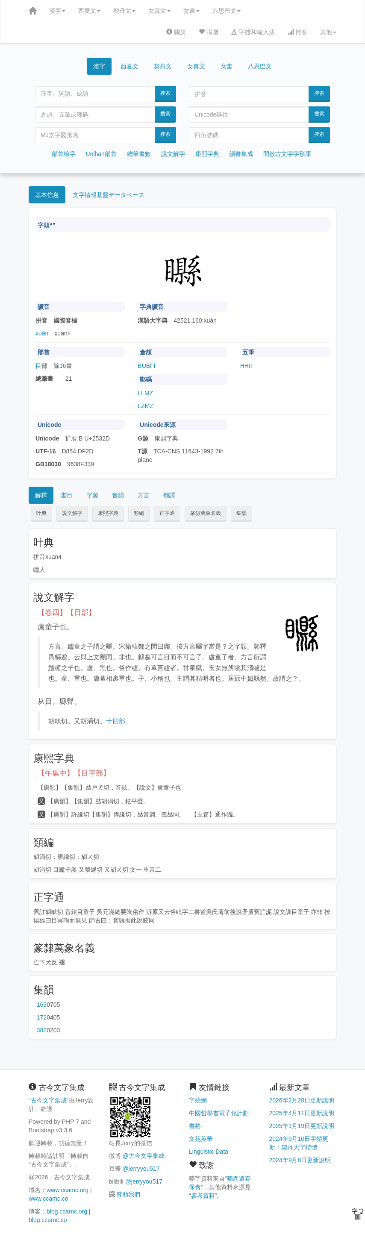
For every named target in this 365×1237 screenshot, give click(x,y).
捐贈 (208, 32)
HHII (246, 365)
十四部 (115, 721)
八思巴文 (226, 10)
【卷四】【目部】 (67, 612)
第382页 (42, 1030)
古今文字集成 (49, 1100)
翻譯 (169, 495)
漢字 (57, 10)
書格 (195, 1125)
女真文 (159, 10)
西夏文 (89, 10)
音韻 (118, 495)
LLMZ (145, 393)
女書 (191, 10)
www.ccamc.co (48, 1198)
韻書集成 (241, 153)
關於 (176, 32)
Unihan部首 (101, 153)
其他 (328, 32)
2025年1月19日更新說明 (302, 1125)
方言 (144, 495)
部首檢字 (64, 153)
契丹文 (124, 10)
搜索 (165, 93)
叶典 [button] (41, 513)
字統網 (198, 1100)
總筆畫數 (139, 153)
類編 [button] (139, 513)
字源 (92, 495)
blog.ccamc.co (48, 1219)
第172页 (42, 1017)
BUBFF (147, 365)
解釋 (41, 495)
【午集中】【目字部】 (74, 773)
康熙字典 (207, 153)
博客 (297, 32)
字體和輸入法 (253, 32)
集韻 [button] (241, 513)
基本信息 (47, 194)
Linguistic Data (208, 1151)
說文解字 (173, 153)
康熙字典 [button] (108, 513)
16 (62, 365)
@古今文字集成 (143, 1155)
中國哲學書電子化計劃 (219, 1113)
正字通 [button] (167, 513)
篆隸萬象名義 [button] (205, 513)
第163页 (42, 1004)
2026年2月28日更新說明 (302, 1100)
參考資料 (203, 1195)
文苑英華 (201, 1138)
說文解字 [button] (72, 513)
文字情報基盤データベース (108, 194)
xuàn (41, 333)
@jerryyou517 (140, 1168)
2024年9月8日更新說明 (300, 1160)
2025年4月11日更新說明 (302, 1113)
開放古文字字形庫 (287, 153)
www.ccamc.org (67, 1190)
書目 (67, 495)
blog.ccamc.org (67, 1211)
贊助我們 (128, 1194)
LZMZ (145, 406)
